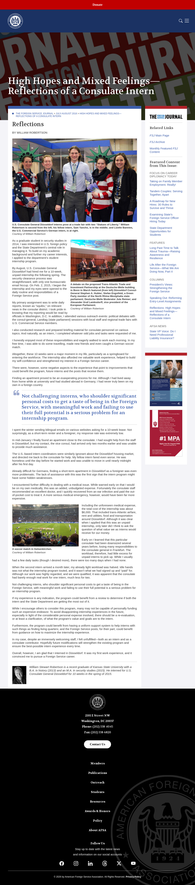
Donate (97, 4)
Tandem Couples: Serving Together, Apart (166, 193)
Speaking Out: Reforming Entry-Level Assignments (166, 299)
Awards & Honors (97, 811)
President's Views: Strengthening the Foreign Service (161, 288)
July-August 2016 (66, 113)
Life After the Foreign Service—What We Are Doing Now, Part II (164, 268)
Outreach (97, 782)
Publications (97, 773)
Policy (97, 821)
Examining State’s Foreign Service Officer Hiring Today (164, 218)
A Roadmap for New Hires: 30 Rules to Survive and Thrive (162, 204)
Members (97, 763)
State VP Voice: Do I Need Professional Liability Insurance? (163, 335)
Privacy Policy (133, 876)
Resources (97, 802)
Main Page (159, 135)
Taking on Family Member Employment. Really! (166, 183)
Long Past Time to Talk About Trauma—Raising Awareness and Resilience (165, 253)
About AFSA (97, 830)
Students (97, 792)
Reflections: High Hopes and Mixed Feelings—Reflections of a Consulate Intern (165, 313)
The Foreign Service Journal (34, 113)
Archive (157, 142)
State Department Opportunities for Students (161, 231)
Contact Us (97, 744)
